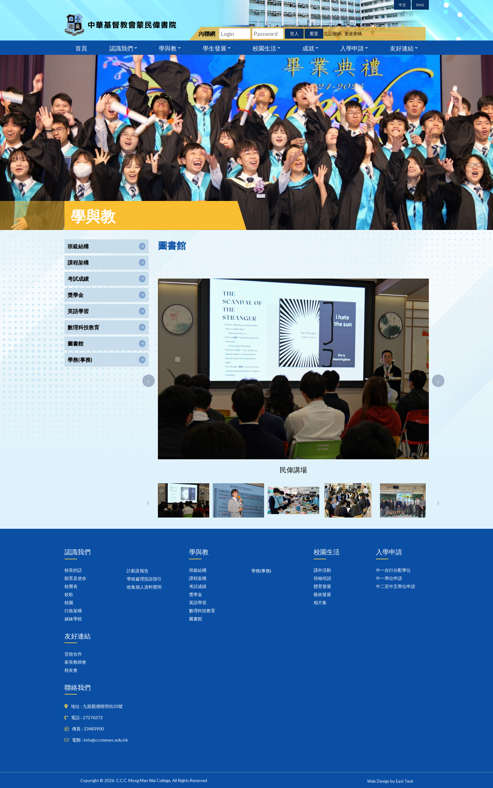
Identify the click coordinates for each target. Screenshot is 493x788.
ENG (420, 4)
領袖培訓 (322, 578)
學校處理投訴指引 (144, 578)
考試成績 (197, 586)
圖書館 (195, 618)
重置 (314, 33)
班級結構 (197, 570)
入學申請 (352, 47)
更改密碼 (353, 33)
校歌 (68, 594)
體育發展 (322, 586)
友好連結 (402, 47)
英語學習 (197, 602)
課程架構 (197, 578)
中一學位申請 (389, 578)
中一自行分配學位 (393, 570)
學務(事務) (261, 570)
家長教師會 (75, 662)
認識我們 (121, 47)
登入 (294, 33)
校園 (68, 602)
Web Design (378, 781)
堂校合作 (73, 654)
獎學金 (195, 594)
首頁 (81, 47)
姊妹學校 (73, 618)
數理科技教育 (202, 610)
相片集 (320, 602)
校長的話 (73, 570)
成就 (308, 47)
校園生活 (264, 47)
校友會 (71, 670)
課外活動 (322, 570)
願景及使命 (75, 578)
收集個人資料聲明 (144, 587)
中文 (402, 4)
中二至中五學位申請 (395, 586)
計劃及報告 (138, 570)
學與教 (168, 47)
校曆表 (71, 586)
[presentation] (148, 381)
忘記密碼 (332, 33)
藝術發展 (322, 594)
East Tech (404, 781)
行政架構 (73, 610)
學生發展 (214, 47)
